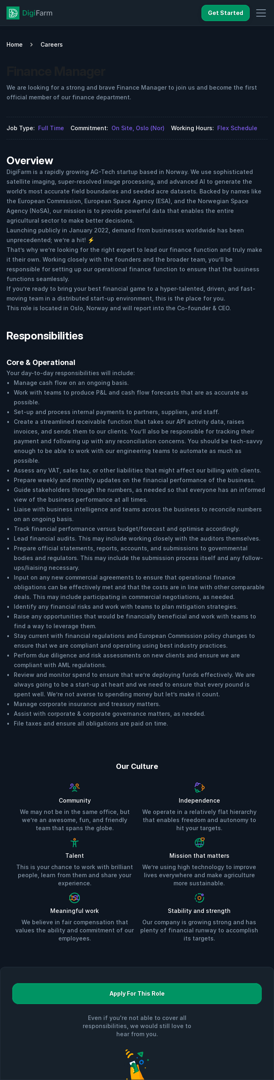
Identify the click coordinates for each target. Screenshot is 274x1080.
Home (14, 44)
